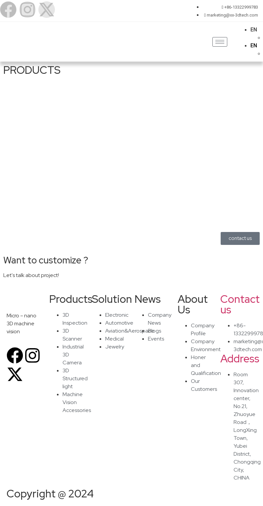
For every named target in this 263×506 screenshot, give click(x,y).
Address (239, 358)
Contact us (240, 304)
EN (253, 29)
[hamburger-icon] (219, 42)
